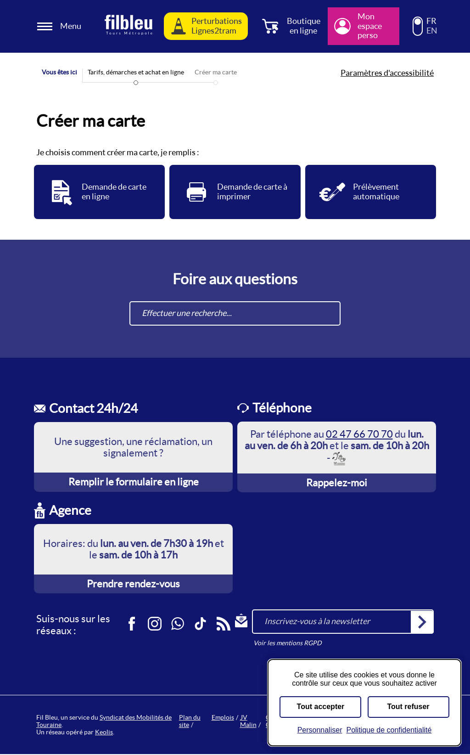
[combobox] (235, 314)
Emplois (223, 718)
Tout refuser (408, 706)
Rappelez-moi (336, 483)
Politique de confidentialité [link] (388, 730)
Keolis (104, 733)
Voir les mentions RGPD (287, 644)
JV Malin (248, 722)
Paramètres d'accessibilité (387, 73)
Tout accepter (321, 706)
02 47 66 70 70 (359, 434)
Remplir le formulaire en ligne (133, 482)
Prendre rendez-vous (133, 584)
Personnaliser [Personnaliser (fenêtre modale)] (319, 730)
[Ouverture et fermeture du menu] (61, 26)
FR (431, 21)
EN (431, 30)
